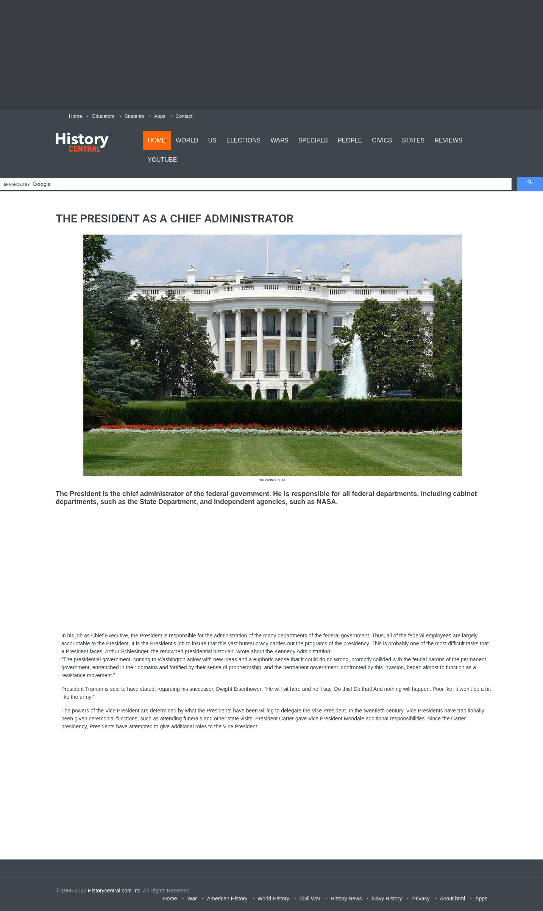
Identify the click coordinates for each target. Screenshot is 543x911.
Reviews (448, 140)
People (350, 140)
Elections (243, 140)
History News (346, 898)
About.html (452, 898)
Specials (313, 140)
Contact (184, 116)
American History (227, 898)
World (187, 140)
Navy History (387, 898)
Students (134, 116)
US (212, 140)
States (413, 140)
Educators (103, 116)
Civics (382, 140)
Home (75, 116)
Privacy (421, 898)
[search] (255, 184)
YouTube (162, 160)
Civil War (310, 898)
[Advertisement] (271, 55)
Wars (279, 140)
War (192, 898)
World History (273, 898)
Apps (159, 116)
